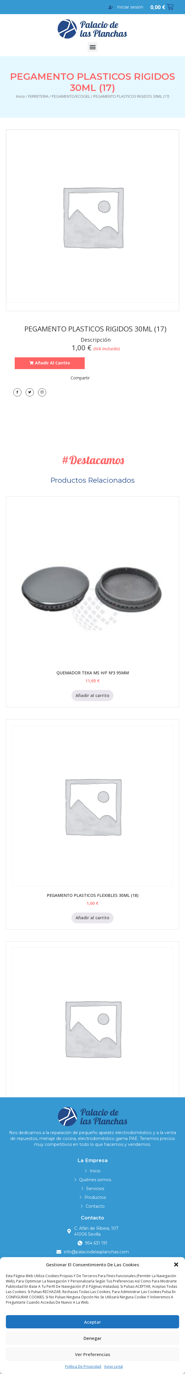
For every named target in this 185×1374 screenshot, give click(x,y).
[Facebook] (17, 392)
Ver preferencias (92, 1354)
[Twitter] (30, 392)
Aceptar (92, 1322)
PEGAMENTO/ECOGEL (71, 96)
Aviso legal (113, 1366)
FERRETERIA (38, 96)
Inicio (20, 96)
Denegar (92, 1338)
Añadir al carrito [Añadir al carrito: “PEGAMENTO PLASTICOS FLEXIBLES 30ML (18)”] (92, 917)
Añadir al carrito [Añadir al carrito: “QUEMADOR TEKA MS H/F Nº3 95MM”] (92, 695)
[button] (176, 1264)
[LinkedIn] (42, 392)
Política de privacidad (83, 1366)
